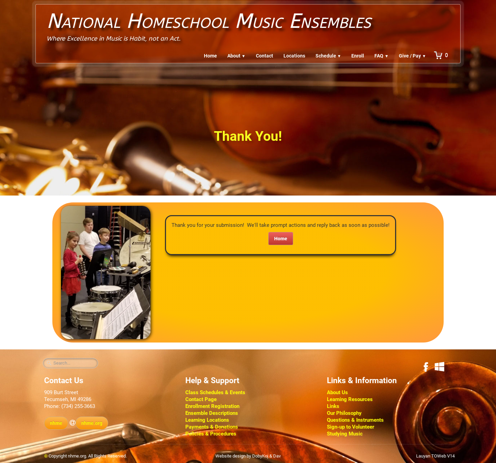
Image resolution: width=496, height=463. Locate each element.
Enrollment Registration (212, 406)
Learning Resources (350, 399)
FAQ (381, 56)
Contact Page (201, 399)
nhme (56, 423)
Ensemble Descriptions (211, 413)
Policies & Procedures (210, 434)
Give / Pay (412, 56)
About (236, 56)
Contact (264, 56)
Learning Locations (207, 420)
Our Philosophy (344, 413)
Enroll (357, 56)
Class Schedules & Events (215, 392)
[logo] (208, 25)
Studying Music (345, 434)
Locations (294, 56)
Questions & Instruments (355, 420)
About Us (337, 392)
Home (210, 56)
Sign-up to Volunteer (350, 427)
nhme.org (91, 423)
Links (333, 406)
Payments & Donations (211, 427)
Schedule (328, 56)
